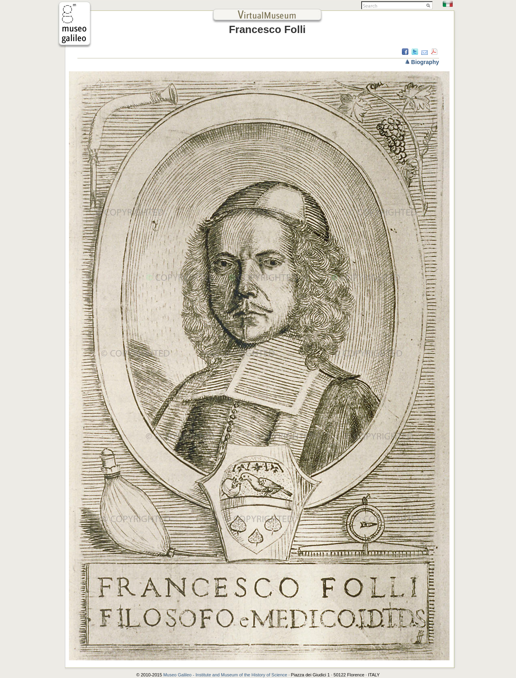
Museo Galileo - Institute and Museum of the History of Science (226, 674)
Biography (425, 62)
